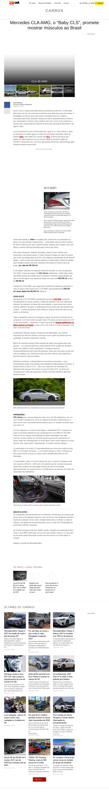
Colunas (66, 3)
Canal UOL (57, 3)
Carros (54, 11)
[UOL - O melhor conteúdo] (14, 3)
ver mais (39, 779)
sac (81, 3)
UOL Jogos (32, 3)
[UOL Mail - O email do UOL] (85, 3)
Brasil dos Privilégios (44, 3)
